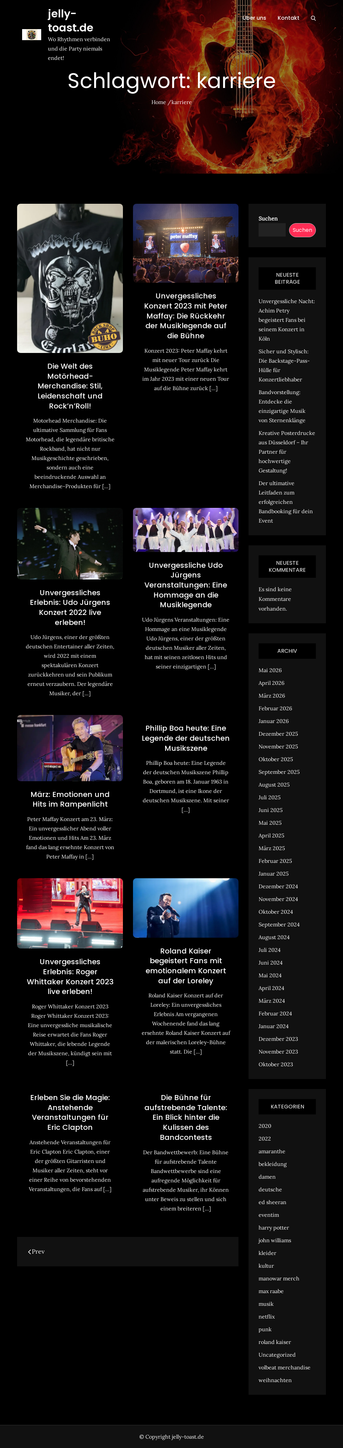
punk (265, 1329)
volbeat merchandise (285, 1367)
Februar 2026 (275, 708)
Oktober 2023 (276, 1064)
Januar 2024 (274, 1026)
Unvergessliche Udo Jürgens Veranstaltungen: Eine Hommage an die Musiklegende (185, 585)
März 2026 (272, 695)
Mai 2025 (270, 822)
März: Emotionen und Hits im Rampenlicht (70, 799)
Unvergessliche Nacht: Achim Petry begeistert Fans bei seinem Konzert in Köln (287, 320)
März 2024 (272, 1000)
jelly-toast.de (70, 20)
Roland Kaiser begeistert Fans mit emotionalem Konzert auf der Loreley (186, 966)
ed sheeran (272, 1202)
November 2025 (278, 746)
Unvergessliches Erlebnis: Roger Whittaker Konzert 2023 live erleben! (70, 977)
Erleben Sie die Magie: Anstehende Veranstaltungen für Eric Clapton (70, 1112)
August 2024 (274, 937)
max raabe (271, 1291)
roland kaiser (275, 1342)
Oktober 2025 (276, 759)
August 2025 (274, 784)
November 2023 (278, 1051)
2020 (265, 1125)
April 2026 (271, 683)
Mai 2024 (270, 975)
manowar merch (279, 1278)
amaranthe (272, 1151)
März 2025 (272, 848)
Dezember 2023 (278, 1038)
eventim (269, 1214)
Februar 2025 (275, 860)
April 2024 (271, 988)
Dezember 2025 (278, 733)
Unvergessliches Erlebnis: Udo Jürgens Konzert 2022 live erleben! (70, 607)
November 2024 (278, 899)
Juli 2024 (270, 949)
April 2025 (271, 835)
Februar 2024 (275, 1013)
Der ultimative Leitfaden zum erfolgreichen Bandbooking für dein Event (286, 502)
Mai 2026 (270, 670)
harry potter (274, 1227)
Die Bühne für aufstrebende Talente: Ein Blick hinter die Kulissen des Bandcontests (185, 1117)
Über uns (254, 18)
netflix (267, 1316)
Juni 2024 (271, 962)
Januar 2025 (274, 873)
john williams (275, 1240)
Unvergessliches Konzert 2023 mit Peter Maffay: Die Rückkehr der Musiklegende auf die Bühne (185, 316)
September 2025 (279, 771)
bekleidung (273, 1164)
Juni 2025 (271, 810)
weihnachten (275, 1380)
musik (266, 1303)
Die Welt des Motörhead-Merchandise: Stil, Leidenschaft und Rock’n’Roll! (70, 386)
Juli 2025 (270, 797)
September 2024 (279, 924)
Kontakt (288, 18)
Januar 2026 (274, 721)
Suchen (268, 218)
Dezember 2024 (278, 886)
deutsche (270, 1189)
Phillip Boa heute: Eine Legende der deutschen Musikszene (186, 738)
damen (267, 1176)
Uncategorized (277, 1354)
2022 (265, 1138)
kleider (267, 1253)
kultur (266, 1265)
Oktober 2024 (276, 911)
